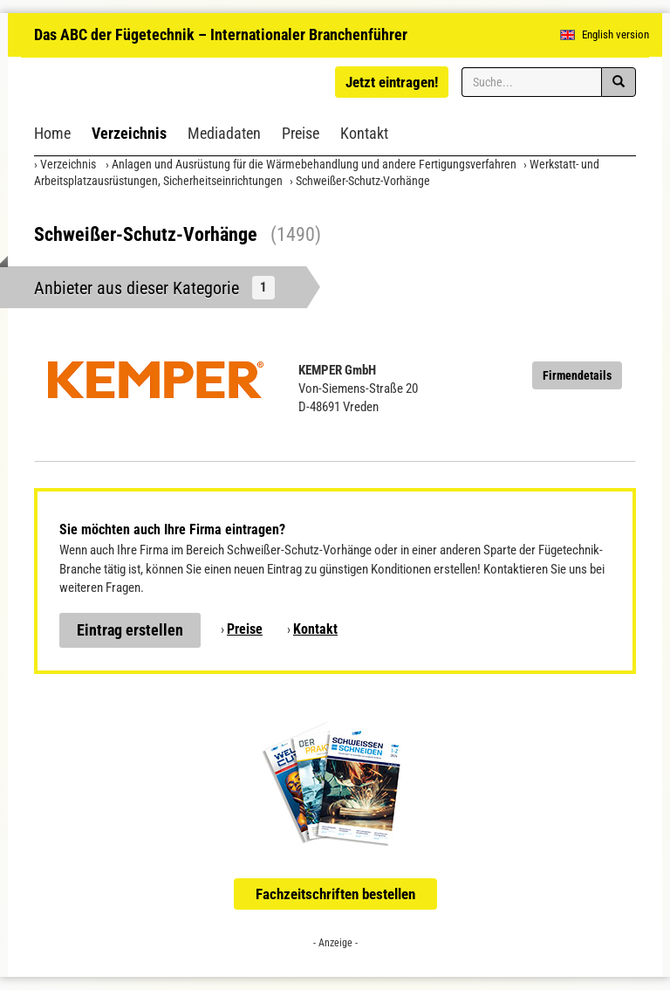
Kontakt (364, 133)
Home (52, 133)
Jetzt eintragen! (391, 82)
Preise (300, 133)
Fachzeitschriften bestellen (335, 894)
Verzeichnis (129, 133)
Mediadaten (224, 133)
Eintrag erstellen (130, 630)
